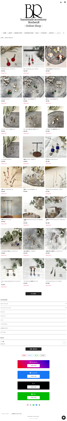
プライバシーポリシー (5, 413)
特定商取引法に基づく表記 (17, 413)
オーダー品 (3, 332)
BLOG (37, 33)
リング (2, 320)
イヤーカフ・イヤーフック (6, 307)
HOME (4, 33)
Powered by (33, 418)
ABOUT (10, 33)
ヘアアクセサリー (4, 324)
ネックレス (3, 311)
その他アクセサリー (5, 328)
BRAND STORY (18, 33)
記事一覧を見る (33, 349)
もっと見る (33, 293)
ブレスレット (3, 316)
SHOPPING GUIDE (29, 33)
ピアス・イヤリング (4, 303)
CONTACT (51, 33)
